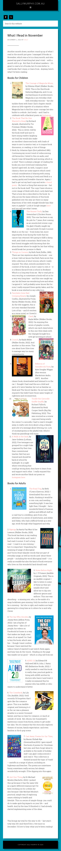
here (49, 205)
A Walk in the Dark (20, 436)
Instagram (46, 115)
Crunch (15, 339)
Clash (30, 316)
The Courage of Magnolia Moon (39, 83)
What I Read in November (25, 35)
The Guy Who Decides (18, 617)
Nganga (12, 529)
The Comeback (15, 692)
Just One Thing (15, 777)
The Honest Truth (34, 211)
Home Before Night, (43, 570)
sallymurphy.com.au (30, 3)
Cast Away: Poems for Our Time (38, 736)
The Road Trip (35, 488)
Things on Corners (20, 252)
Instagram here (18, 477)
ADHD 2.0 (31, 660)
